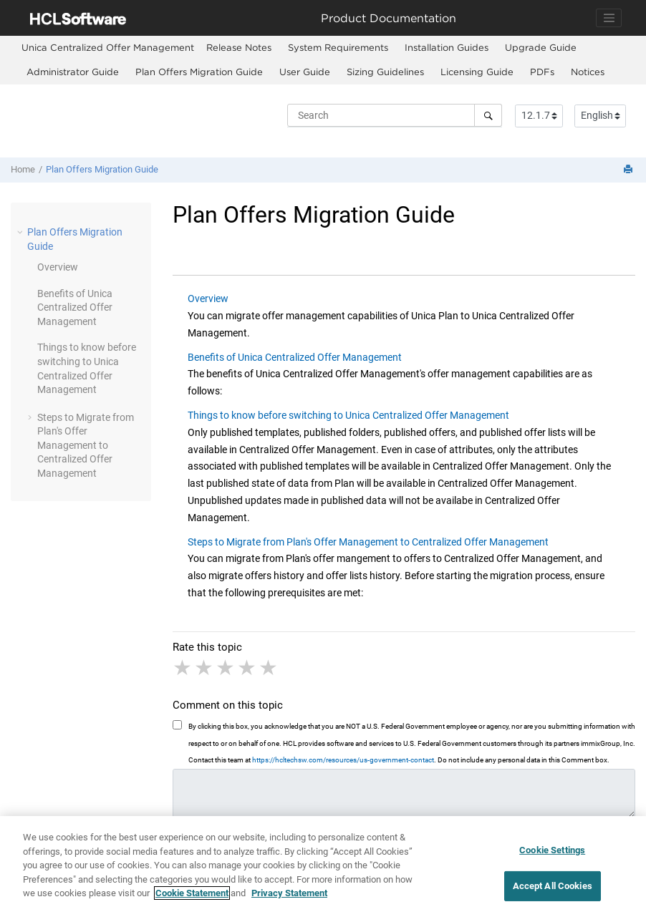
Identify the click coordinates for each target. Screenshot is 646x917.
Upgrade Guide (541, 47)
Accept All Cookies (552, 885)
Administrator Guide (72, 72)
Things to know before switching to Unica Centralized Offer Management (348, 415)
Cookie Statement (191, 893)
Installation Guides (446, 47)
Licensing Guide (477, 72)
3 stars (226, 667)
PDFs (542, 72)
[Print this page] (629, 170)
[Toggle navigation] (609, 18)
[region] (323, 866)
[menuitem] (108, 47)
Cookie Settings (552, 850)
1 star (183, 667)
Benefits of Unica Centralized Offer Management (295, 357)
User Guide (304, 72)
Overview (57, 267)
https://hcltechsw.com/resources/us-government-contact (343, 760)
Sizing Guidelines (385, 72)
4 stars (248, 667)
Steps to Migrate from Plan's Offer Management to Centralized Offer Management (85, 445)
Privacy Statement (289, 893)
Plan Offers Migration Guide (199, 72)
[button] (21, 232)
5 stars (269, 667)
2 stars (205, 667)
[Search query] (394, 115)
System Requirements (338, 47)
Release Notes (238, 47)
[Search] (488, 115)
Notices (587, 72)
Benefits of (74, 307)
